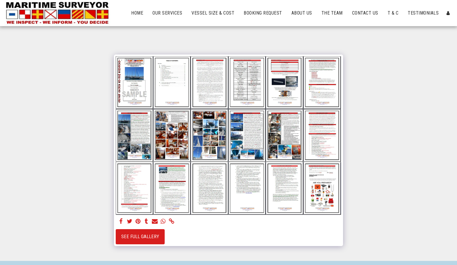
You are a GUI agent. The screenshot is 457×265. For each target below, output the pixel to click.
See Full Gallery (140, 236)
